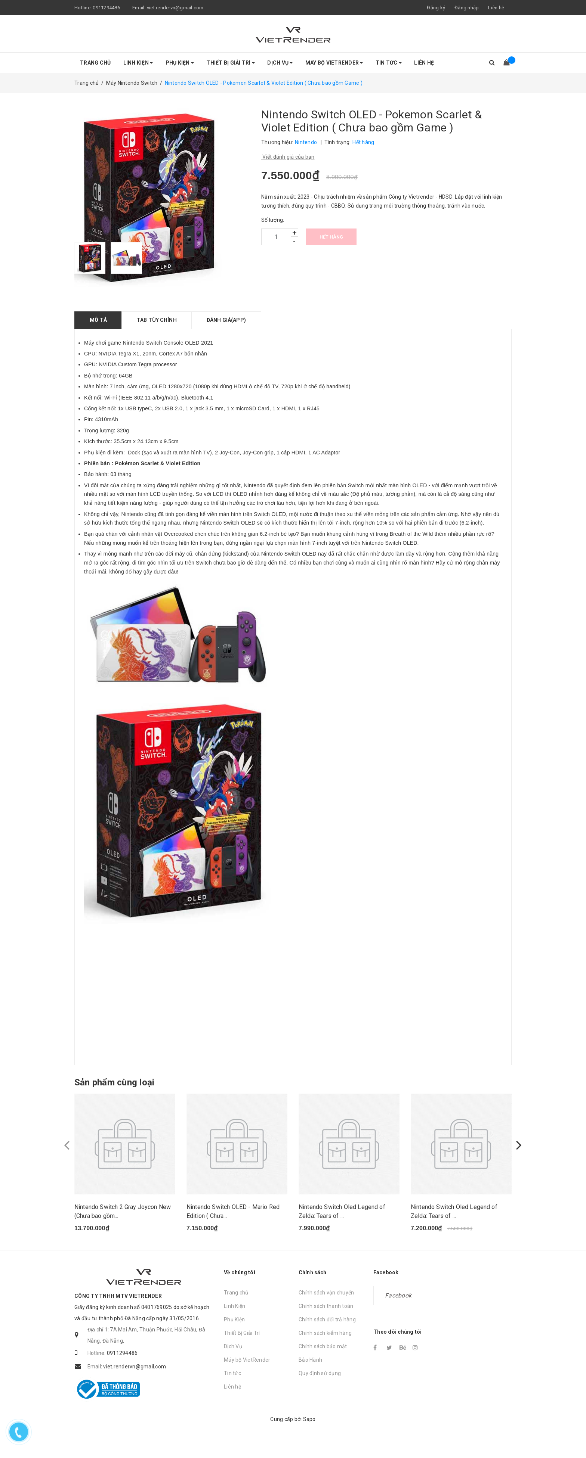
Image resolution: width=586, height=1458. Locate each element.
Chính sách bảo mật (323, 1359)
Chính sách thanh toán (326, 1319)
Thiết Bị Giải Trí (230, 63)
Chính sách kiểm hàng (325, 1346)
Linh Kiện (138, 63)
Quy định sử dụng (320, 1386)
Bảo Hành (310, 1373)
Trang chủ (95, 63)
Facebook (398, 1308)
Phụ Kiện (180, 63)
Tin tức (389, 63)
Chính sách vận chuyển (326, 1306)
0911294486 (106, 7)
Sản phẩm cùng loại (114, 1082)
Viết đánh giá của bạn (288, 157)
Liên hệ (496, 7)
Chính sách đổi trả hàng (327, 1333)
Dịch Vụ (280, 63)
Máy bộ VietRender (334, 63)
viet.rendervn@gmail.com (175, 7)
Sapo (309, 1433)
